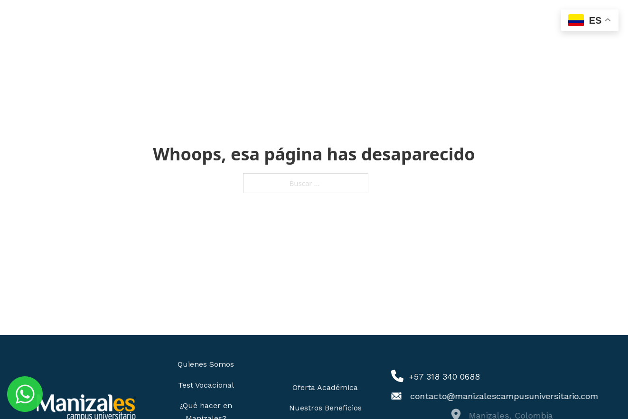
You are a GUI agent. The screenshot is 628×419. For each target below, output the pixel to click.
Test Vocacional (206, 384)
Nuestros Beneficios (325, 407)
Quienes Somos (206, 363)
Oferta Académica (325, 386)
